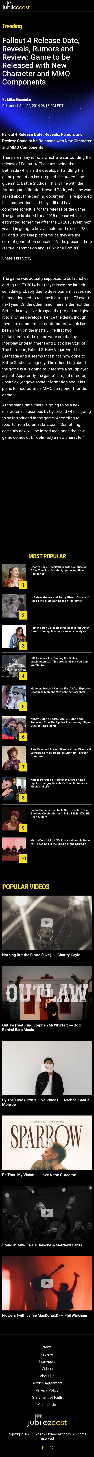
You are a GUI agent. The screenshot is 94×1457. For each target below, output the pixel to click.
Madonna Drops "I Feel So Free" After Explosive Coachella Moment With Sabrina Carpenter (61, 690)
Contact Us (47, 1405)
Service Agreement (47, 1383)
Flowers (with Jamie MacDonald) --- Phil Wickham (44, 1315)
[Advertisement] (47, 530)
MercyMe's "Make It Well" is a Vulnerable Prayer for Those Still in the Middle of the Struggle (61, 842)
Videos (47, 1369)
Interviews (47, 1361)
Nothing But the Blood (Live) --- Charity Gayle (41, 955)
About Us (47, 1376)
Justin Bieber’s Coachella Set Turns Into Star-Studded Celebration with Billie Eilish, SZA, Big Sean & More (60, 814)
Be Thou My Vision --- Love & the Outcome (39, 1175)
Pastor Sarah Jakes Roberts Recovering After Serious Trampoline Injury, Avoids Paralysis (60, 629)
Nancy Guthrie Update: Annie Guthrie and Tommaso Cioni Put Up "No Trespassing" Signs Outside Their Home (60, 722)
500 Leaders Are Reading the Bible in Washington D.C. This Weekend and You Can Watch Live (59, 662)
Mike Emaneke (19, 99)
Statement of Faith (47, 1397)
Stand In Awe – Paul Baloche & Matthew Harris (42, 1245)
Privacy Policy (47, 1390)
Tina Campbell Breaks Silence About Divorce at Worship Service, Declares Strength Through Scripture (61, 753)
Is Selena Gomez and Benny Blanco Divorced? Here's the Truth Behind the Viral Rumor (60, 599)
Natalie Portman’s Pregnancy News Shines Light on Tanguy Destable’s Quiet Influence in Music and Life (59, 783)
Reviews (47, 1354)
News (47, 1347)
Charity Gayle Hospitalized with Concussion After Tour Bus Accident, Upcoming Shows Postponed (59, 570)
